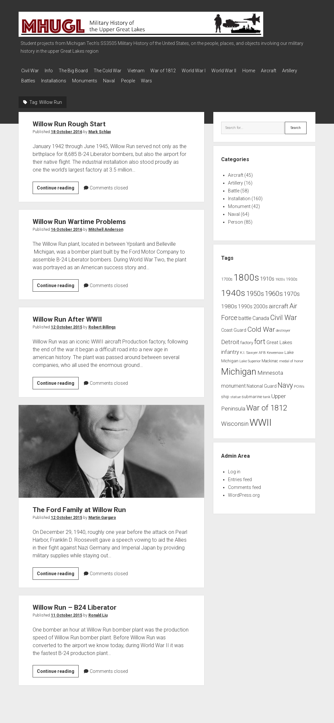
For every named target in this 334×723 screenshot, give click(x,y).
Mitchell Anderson (105, 226)
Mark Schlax (99, 129)
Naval (140, 79)
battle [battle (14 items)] (244, 315)
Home (269, 70)
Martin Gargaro (102, 514)
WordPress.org (244, 492)
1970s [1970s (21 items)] (292, 291)
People (162, 79)
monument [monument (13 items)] (233, 383)
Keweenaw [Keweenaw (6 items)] (275, 349)
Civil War (30, 70)
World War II (241, 70)
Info (51, 70)
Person (235, 219)
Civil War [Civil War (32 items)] (283, 315)
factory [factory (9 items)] (246, 339)
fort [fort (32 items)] (260, 338)
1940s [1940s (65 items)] (233, 290)
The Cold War (115, 70)
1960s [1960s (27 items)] (274, 291)
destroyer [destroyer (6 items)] (283, 328)
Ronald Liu (98, 612)
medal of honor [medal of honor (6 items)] (291, 358)
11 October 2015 (66, 612)
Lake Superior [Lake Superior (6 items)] (250, 358)
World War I (209, 70)
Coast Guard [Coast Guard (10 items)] (233, 327)
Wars (182, 79)
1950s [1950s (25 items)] (255, 291)
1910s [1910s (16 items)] (267, 275)
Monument (239, 203)
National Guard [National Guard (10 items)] (262, 383)
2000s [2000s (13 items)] (260, 303)
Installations (79, 79)
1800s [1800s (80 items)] (246, 274)
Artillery (28, 79)
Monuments (113, 79)
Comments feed (244, 484)
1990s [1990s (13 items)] (245, 303)
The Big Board (78, 70)
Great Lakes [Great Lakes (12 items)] (279, 339)
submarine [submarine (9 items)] (252, 393)
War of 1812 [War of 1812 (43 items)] (266, 404)
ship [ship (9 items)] (225, 393)
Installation (239, 195)
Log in (234, 468)
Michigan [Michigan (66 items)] (238, 369)
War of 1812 (176, 70)
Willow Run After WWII (67, 316)
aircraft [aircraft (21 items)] (278, 303)
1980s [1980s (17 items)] (229, 303)
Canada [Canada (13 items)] (260, 315)
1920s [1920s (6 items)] (280, 276)
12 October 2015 (66, 324)
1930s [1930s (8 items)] (291, 276)
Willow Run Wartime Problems (79, 219)
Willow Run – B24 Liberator (74, 604)
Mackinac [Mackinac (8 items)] (270, 357)
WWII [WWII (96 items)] (261, 419)
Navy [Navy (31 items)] (285, 382)
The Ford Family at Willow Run (111, 448)
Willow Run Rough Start (69, 121)
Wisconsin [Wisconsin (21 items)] (235, 420)
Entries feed (240, 476)
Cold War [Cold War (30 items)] (261, 326)
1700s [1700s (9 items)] (227, 276)
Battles (52, 79)
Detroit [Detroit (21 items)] (230, 338)
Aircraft (291, 70)
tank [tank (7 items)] (266, 394)
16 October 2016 (66, 226)
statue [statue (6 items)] (235, 394)
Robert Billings (102, 324)
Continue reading (58, 186)
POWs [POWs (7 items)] (299, 383)
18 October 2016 (66, 129)
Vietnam (146, 70)
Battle (233, 187)
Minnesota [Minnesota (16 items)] (270, 370)
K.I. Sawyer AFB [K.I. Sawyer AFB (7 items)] (253, 349)
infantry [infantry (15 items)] (230, 349)
